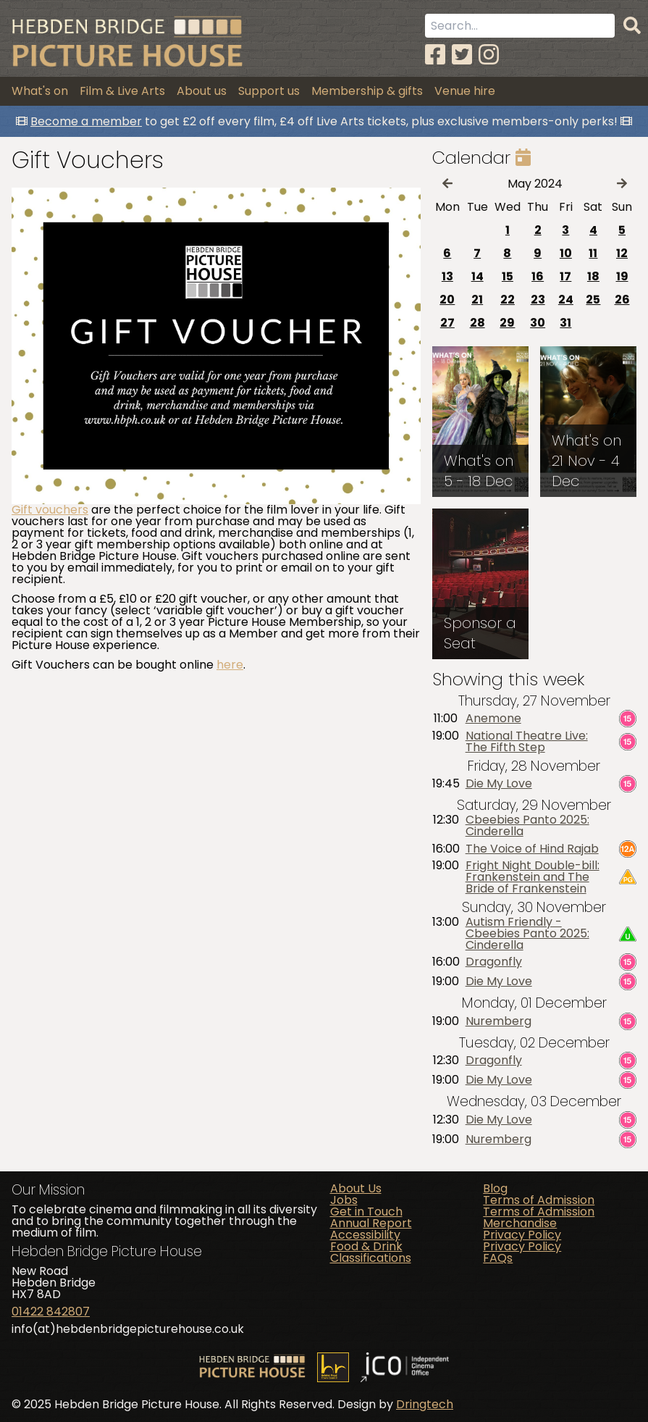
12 (622, 253)
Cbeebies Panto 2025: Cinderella (527, 825)
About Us (356, 1188)
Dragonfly (494, 962)
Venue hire (464, 91)
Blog (495, 1188)
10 (566, 253)
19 (622, 276)
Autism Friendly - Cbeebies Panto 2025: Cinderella (527, 933)
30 (537, 322)
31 (565, 322)
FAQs (498, 1258)
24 (565, 299)
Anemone (493, 718)
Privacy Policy (522, 1234)
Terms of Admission (538, 1200)
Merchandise (520, 1223)
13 (447, 276)
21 (477, 299)
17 (565, 276)
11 (593, 253)
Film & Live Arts (122, 91)
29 (507, 322)
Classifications (370, 1258)
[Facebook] (435, 54)
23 (538, 299)
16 (537, 276)
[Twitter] (462, 54)
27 (447, 322)
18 (593, 276)
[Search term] (520, 26)
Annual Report (371, 1223)
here (229, 664)
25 (593, 299)
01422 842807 (51, 1311)
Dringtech (424, 1404)
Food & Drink (366, 1246)
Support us (269, 91)
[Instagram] (489, 54)
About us (202, 91)
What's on (40, 91)
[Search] (632, 26)
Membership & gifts (367, 91)
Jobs (344, 1200)
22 (507, 299)
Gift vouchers (50, 509)
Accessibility (365, 1234)
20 (447, 299)
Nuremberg (498, 1021)
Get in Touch (366, 1211)
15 (507, 276)
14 (477, 276)
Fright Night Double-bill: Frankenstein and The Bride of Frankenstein (532, 877)
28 (477, 322)
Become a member (86, 121)
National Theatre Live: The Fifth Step (527, 741)
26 (622, 299)
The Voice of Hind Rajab (532, 849)
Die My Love (499, 784)
